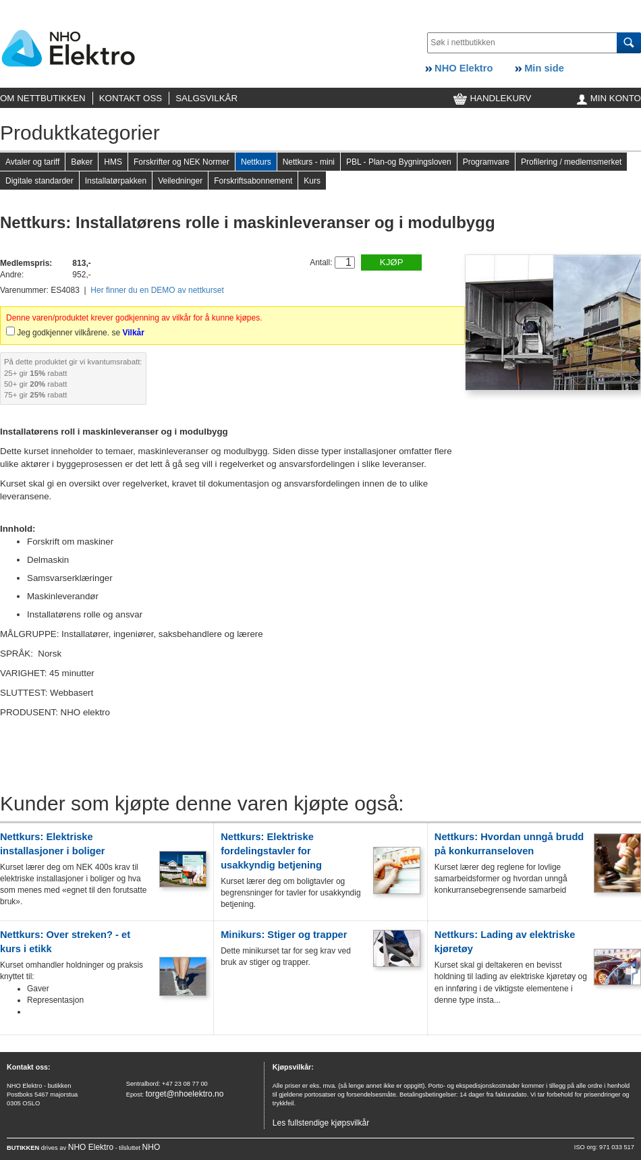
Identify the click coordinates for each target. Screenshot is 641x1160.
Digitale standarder (39, 181)
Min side (539, 68)
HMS (113, 162)
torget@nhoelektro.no (185, 1094)
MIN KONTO (609, 98)
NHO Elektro (459, 68)
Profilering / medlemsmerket (571, 162)
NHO (151, 1147)
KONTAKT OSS (131, 98)
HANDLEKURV (492, 98)
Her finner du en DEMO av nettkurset (156, 290)
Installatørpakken (115, 181)
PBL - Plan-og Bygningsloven (398, 162)
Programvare (486, 162)
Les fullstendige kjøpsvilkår (321, 1123)
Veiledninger (180, 181)
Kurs (312, 181)
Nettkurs (256, 162)
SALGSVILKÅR (206, 98)
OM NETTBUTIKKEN (43, 98)
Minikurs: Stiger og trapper (284, 934)
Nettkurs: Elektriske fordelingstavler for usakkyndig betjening (271, 851)
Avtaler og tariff (32, 162)
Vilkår (133, 332)
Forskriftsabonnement (253, 181)
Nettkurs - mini (309, 162)
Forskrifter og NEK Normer (181, 162)
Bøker (81, 162)
